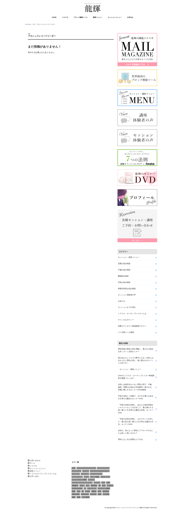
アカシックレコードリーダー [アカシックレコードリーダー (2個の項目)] (86, 468)
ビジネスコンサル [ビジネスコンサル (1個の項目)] (96, 473)
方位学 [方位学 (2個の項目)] (87, 491)
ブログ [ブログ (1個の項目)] (86, 476)
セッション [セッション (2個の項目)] (75, 473)
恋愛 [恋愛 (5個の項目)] (73, 491)
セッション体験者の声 (127, 295)
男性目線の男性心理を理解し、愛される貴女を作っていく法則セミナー (135, 350)
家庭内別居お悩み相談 (127, 288)
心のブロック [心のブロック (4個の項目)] (92, 488)
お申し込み (34, 476)
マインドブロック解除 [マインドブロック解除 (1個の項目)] (79, 479)
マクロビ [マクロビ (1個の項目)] (91, 479)
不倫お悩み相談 (124, 269)
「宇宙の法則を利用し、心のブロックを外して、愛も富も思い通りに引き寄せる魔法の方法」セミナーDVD (135, 421)
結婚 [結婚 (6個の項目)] (99, 494)
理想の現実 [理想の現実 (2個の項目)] (75, 494)
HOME (54, 17)
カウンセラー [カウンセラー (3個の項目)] (76, 471)
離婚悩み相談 (123, 276)
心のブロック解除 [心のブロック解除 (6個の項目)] (103, 488)
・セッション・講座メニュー (129, 369)
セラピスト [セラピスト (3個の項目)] (84, 473)
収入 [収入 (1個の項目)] (87, 485)
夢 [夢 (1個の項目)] (99, 485)
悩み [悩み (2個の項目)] (78, 491)
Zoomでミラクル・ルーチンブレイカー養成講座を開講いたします (136, 376)
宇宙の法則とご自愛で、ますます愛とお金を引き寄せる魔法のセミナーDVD (135, 397)
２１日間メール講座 (126, 332)
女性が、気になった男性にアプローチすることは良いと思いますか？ (135, 431)
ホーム (32, 463)
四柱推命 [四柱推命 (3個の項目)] (94, 485)
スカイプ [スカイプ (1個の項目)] (85, 471)
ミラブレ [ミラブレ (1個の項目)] (97, 482)
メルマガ (65, 17)
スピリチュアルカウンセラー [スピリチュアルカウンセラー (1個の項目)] (99, 471)
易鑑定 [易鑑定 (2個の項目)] (94, 491)
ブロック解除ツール (80, 17)
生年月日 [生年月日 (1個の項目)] (93, 494)
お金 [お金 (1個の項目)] (73, 468)
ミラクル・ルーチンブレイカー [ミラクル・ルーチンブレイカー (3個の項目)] (82, 482)
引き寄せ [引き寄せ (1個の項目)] (110, 485)
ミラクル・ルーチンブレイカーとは (132, 313)
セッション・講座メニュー (128, 257)
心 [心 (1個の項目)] (85, 488)
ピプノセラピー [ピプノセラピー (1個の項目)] (77, 476)
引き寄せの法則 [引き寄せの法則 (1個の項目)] (77, 488)
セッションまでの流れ (127, 307)
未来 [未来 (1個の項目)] (99, 491)
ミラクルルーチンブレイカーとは (43, 473)
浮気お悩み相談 (124, 282)
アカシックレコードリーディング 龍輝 (129, 507)
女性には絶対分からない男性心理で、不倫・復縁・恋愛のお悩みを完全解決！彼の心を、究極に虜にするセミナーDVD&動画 (135, 386)
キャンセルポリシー (126, 319)
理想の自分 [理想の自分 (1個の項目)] (84, 494)
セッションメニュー (115, 17)
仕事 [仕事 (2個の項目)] (108, 482)
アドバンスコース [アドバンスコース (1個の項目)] (103, 468)
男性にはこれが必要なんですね (130, 439)
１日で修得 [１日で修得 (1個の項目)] (85, 497)
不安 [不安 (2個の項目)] (103, 482)
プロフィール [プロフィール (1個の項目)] (105, 476)
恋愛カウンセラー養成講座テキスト (132, 326)
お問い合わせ (35, 460)
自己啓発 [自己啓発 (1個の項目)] (106, 494)
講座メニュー (97, 17)
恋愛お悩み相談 (124, 263)
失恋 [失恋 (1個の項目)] (103, 485)
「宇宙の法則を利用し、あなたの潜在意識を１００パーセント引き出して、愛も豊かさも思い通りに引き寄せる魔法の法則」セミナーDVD (135, 408)
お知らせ (121, 301)
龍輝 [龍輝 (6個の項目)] (78, 497)
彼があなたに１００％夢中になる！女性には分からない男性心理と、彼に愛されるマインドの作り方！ (135, 360)
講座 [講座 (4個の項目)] (73, 497)
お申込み (130, 17)
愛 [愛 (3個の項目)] (82, 491)
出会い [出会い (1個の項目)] (82, 485)
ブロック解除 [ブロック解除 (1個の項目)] (94, 476)
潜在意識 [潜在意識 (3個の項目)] (106, 491)
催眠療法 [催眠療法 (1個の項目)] (75, 485)
